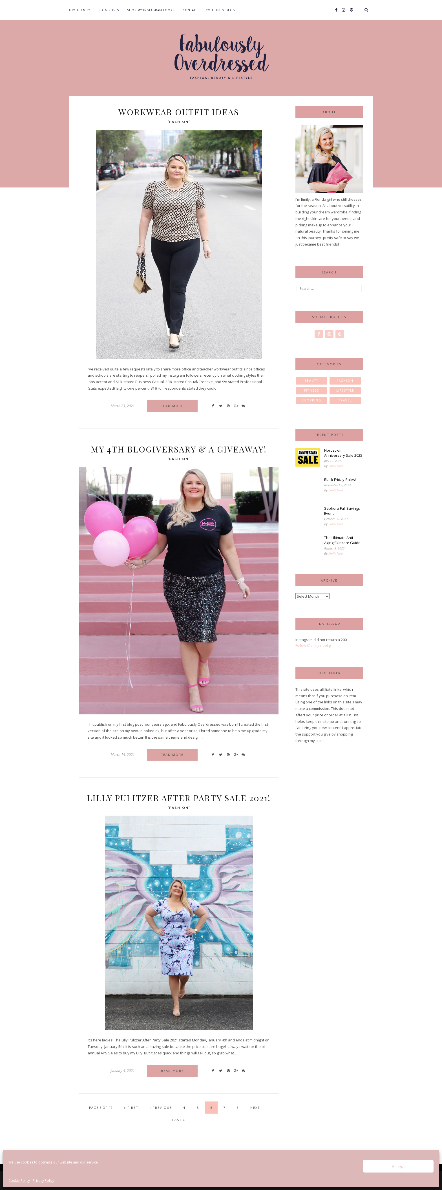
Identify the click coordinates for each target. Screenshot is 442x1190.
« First (131, 1107)
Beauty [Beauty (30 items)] (311, 381)
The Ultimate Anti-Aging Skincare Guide (342, 540)
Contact (190, 10)
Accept (398, 1166)
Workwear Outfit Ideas (178, 112)
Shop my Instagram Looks (150, 10)
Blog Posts (108, 10)
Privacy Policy (43, 1180)
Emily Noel (335, 466)
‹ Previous (161, 1107)
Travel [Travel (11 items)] (345, 400)
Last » (178, 1120)
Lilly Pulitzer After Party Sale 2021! (179, 797)
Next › (256, 1107)
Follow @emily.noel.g (313, 645)
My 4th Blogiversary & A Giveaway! (179, 449)
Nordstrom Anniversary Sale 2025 (343, 453)
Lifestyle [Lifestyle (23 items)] (345, 390)
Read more (172, 406)
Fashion (179, 122)
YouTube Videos (220, 10)
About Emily (79, 10)
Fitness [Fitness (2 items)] (311, 390)
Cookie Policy (19, 1180)
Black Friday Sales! (340, 479)
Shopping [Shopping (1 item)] (311, 400)
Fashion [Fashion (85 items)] (345, 381)
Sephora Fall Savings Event (342, 511)
